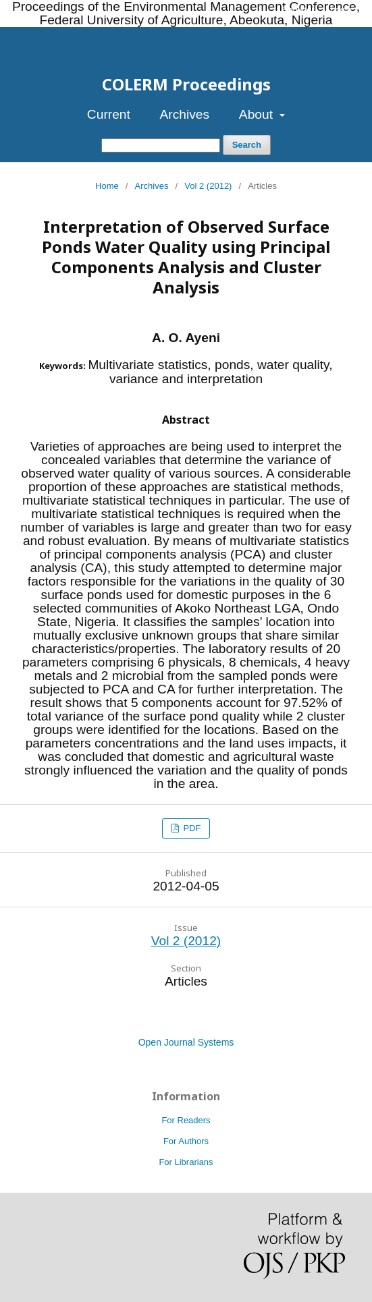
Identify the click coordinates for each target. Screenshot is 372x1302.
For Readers (185, 1120)
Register (298, 10)
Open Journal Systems (186, 1042)
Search (246, 145)
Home (107, 186)
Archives (185, 114)
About (257, 114)
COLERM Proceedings (186, 84)
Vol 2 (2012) (208, 186)
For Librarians (186, 1162)
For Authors (186, 1141)
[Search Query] (160, 145)
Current (108, 114)
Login (341, 10)
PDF (191, 828)
